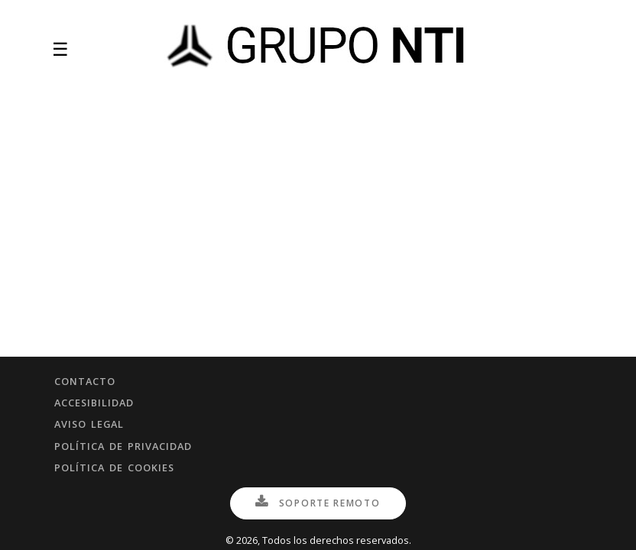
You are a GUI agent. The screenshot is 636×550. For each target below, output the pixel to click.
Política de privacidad (123, 446)
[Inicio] (319, 49)
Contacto (84, 381)
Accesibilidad (94, 402)
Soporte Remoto (317, 503)
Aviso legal (89, 424)
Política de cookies (114, 467)
